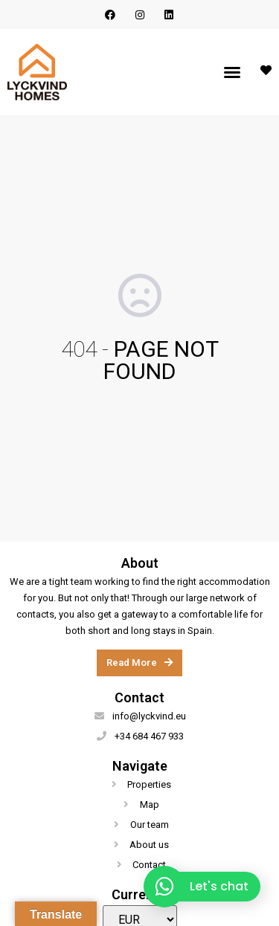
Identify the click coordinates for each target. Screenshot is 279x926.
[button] (232, 72)
